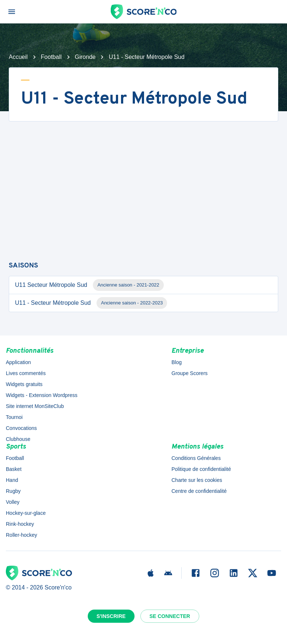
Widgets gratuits (24, 384)
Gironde (85, 57)
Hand (12, 480)
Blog (176, 362)
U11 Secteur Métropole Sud (89, 285)
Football (51, 57)
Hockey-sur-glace (26, 513)
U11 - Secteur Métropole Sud (91, 303)
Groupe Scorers (189, 373)
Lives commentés (26, 373)
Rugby (13, 491)
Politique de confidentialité (201, 469)
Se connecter (170, 616)
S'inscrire (111, 616)
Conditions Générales (196, 458)
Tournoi (14, 417)
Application (18, 362)
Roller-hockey (21, 535)
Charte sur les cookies (196, 480)
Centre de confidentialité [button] (199, 491)
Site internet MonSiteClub (35, 406)
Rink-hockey (20, 524)
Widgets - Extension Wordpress (42, 395)
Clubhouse (18, 439)
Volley (12, 502)
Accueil (18, 57)
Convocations (21, 428)
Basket (14, 469)
